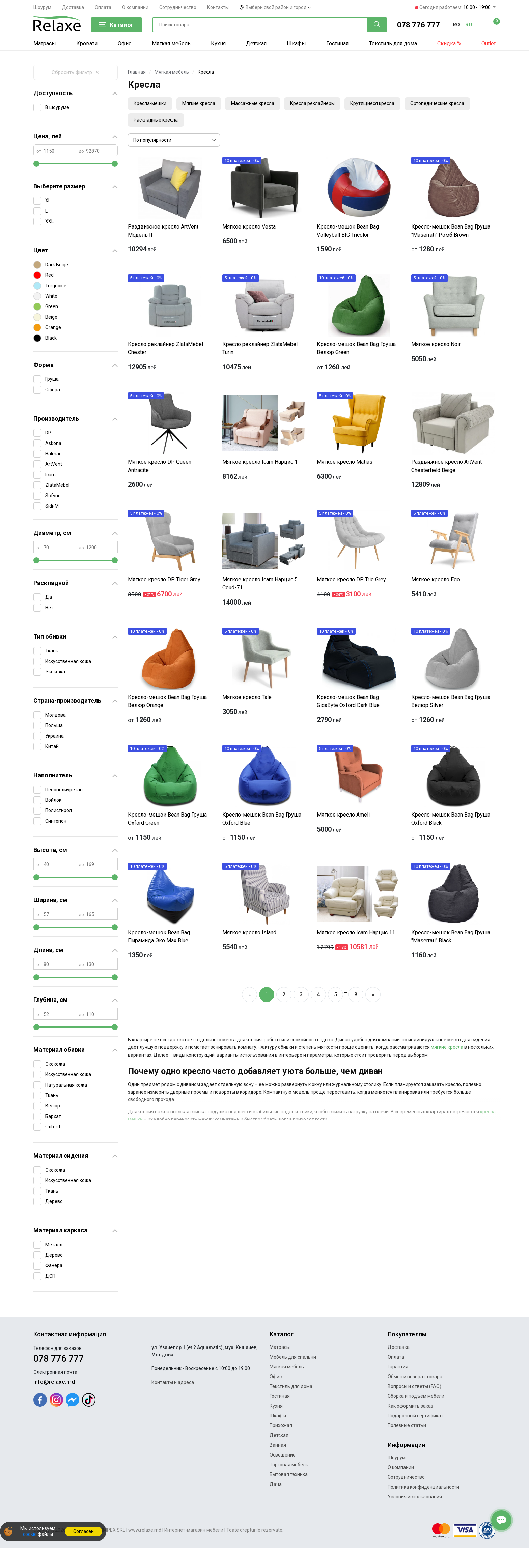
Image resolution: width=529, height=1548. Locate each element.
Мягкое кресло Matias (344, 463)
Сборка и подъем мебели (416, 1396)
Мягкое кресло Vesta (249, 228)
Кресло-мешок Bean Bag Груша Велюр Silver (450, 703)
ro (456, 25)
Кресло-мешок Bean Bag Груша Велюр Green (356, 350)
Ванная (278, 1445)
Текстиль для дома (393, 43)
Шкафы (296, 43)
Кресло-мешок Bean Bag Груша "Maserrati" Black (450, 938)
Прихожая (281, 1425)
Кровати (87, 43)
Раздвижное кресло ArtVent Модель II (163, 232)
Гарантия (398, 1366)
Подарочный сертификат (415, 1415)
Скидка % (449, 43)
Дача (276, 1484)
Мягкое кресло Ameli (343, 816)
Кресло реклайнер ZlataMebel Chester (165, 350)
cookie (29, 1534)
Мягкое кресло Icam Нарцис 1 (260, 463)
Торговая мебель (289, 1464)
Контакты (218, 7)
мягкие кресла (447, 1049)
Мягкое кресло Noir (436, 346)
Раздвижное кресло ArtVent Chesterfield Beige (446, 467)
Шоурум (42, 7)
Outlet (488, 43)
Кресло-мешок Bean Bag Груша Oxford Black (450, 820)
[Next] (373, 996)
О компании (135, 7)
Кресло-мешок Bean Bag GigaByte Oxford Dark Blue (348, 703)
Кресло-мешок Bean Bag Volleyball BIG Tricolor (348, 232)
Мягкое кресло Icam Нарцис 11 (356, 934)
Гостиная (337, 43)
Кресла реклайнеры (319, 104)
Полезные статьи (407, 1425)
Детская (256, 43)
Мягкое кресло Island (249, 934)
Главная (137, 72)
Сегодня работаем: (453, 7)
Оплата (103, 7)
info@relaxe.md (54, 1381)
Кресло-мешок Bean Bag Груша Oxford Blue (261, 820)
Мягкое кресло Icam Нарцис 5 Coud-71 (260, 585)
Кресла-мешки (151, 104)
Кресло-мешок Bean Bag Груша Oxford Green (167, 820)
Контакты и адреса (172, 1382)
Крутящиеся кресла (382, 104)
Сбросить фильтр (76, 72)
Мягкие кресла (201, 104)
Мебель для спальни (293, 1357)
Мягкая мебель (171, 43)
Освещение (283, 1455)
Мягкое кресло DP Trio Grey (351, 581)
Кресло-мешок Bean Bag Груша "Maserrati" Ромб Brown (450, 232)
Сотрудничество (177, 7)
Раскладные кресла (157, 121)
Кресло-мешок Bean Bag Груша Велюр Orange (167, 703)
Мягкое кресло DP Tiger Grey (164, 581)
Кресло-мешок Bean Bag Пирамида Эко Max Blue (159, 938)
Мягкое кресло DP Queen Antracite (159, 467)
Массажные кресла (257, 104)
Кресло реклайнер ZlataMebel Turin (260, 350)
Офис (124, 43)
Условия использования (415, 1496)
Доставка (73, 7)
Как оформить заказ (410, 1406)
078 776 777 (418, 25)
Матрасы (44, 43)
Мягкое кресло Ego (435, 581)
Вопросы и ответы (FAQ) (414, 1386)
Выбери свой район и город (278, 7)
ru (468, 25)
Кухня (218, 43)
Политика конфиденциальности (423, 1487)
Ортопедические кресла (449, 104)
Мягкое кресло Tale (247, 699)
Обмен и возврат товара (415, 1376)
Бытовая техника (289, 1474)
